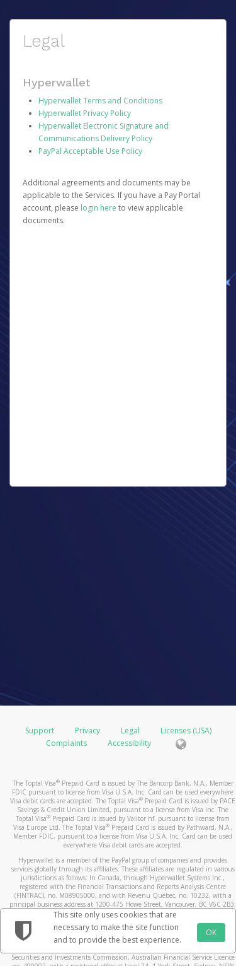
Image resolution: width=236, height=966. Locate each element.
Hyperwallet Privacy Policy (84, 113)
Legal (130, 730)
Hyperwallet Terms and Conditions (100, 100)
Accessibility (129, 743)
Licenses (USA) (185, 730)
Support (39, 730)
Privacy (87, 730)
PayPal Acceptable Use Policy (90, 151)
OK (211, 932)
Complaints (67, 743)
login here (98, 207)
